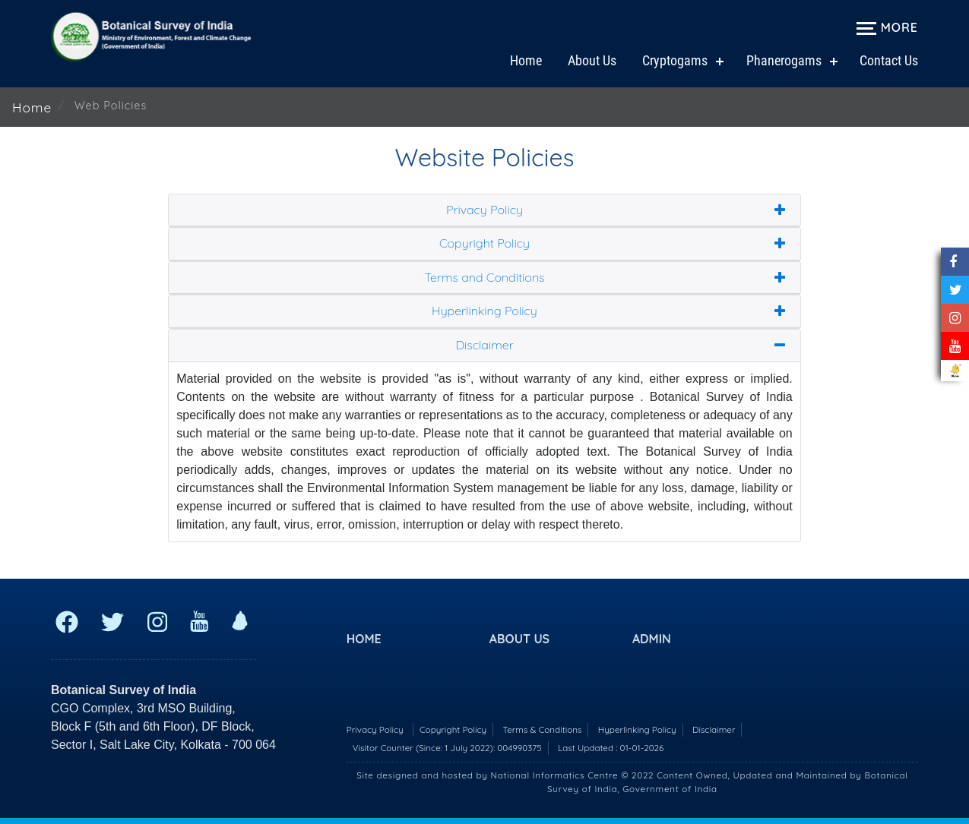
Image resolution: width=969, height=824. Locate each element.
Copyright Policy (453, 729)
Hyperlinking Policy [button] (484, 311)
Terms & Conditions (542, 729)
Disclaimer (713, 729)
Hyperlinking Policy (637, 729)
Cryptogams (675, 60)
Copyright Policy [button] (484, 244)
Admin (651, 638)
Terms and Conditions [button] (484, 278)
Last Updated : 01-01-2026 (610, 747)
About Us (592, 60)
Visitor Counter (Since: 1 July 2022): (447, 747)
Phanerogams (784, 60)
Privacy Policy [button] (484, 210)
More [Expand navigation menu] (887, 27)
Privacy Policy (375, 729)
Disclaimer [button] (484, 345)
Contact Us (889, 60)
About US (519, 638)
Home (526, 60)
